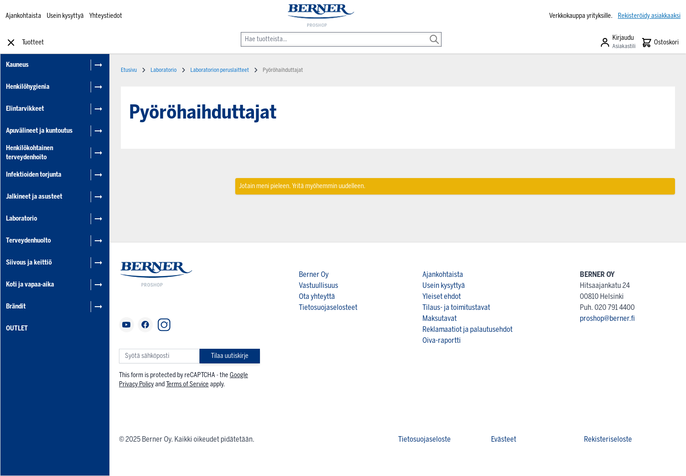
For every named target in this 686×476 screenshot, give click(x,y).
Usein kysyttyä (65, 16)
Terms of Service (187, 384)
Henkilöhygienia (27, 87)
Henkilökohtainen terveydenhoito (29, 152)
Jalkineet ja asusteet (34, 196)
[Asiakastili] (618, 42)
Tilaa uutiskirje (229, 356)
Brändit (16, 306)
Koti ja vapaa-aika (30, 284)
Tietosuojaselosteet (328, 307)
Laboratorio (21, 218)
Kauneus (17, 65)
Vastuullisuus (318, 285)
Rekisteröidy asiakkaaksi (649, 16)
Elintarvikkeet (25, 109)
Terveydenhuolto (28, 240)
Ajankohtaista (23, 16)
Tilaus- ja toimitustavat (456, 307)
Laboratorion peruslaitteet (219, 70)
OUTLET (17, 328)
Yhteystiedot (105, 16)
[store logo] (321, 16)
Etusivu (129, 70)
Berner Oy (314, 274)
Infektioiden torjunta (33, 174)
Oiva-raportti (441, 340)
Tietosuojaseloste (424, 439)
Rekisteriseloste (608, 439)
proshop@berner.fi (607, 318)
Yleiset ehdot (441, 296)
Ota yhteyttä (317, 296)
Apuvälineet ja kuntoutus (39, 131)
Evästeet (503, 439)
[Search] (434, 33)
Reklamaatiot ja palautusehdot (467, 329)
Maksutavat (439, 318)
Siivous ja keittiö (29, 262)
